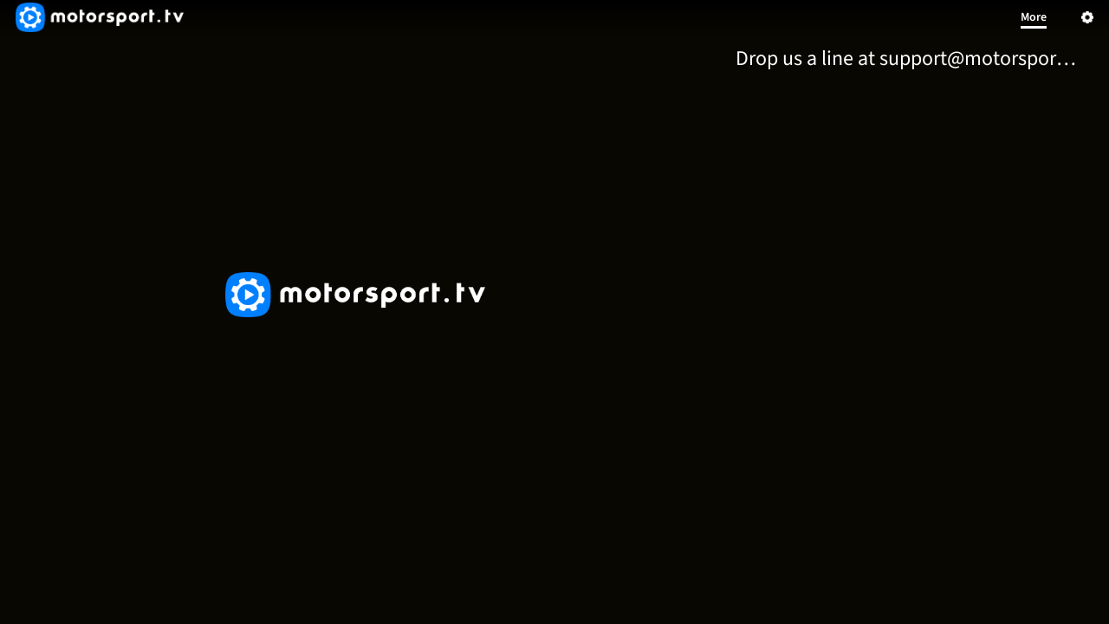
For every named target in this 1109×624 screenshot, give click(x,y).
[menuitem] (909, 58)
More (1034, 17)
